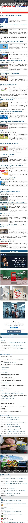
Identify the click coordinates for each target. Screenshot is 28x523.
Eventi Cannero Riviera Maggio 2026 (15, 421)
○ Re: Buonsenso (5, 400)
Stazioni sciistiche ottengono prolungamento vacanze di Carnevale (13, 98)
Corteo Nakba (4, 51)
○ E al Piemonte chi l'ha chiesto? (8, 362)
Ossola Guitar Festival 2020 (17, 351)
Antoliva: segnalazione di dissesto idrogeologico (10, 192)
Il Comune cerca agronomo (8, 84)
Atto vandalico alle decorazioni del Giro (12, 121)
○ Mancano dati (4, 387)
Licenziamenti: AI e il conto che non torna (14, 320)
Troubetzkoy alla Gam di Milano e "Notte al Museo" (13, 225)
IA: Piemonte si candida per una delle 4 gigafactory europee (14, 503)
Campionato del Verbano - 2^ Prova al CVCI (13, 203)
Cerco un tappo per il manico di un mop (14, 481)
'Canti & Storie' (6, 516)
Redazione (2, 16)
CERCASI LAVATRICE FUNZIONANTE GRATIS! (16, 483)
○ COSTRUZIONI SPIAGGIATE (8, 378)
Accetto (25, 5)
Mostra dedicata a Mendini (8, 508)
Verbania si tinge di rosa (7, 131)
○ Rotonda (3, 412)
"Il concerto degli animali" (7, 178)
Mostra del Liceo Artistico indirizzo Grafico (16, 422)
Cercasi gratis (8, 476)
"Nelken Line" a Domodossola (14, 429)
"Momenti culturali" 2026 (12, 424)
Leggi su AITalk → (14, 327)
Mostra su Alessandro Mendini (9, 143)
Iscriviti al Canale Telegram (14, 334)
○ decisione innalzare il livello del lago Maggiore (12, 393)
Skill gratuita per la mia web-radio (12, 493)
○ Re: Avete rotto (5, 365)
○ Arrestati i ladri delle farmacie (8, 405)
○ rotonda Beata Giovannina (7, 398)
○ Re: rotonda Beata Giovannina (8, 396)
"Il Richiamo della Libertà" (7, 240)
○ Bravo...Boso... (4, 372)
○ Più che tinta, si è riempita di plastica (9, 357)
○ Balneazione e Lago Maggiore (8, 383)
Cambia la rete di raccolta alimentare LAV (12, 61)
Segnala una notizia (14, 251)
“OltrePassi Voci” (5, 214)
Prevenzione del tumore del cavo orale (16, 431)
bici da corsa (11, 485)
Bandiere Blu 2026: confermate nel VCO (12, 111)
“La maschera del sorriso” (7, 154)
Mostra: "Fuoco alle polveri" (8, 505)
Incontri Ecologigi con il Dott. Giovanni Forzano (12, 511)
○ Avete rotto (4, 369)
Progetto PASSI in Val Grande (13, 426)
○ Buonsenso (4, 401)
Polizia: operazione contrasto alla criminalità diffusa (13, 25)
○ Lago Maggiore (5, 382)
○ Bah (2, 390)
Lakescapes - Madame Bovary (14, 428)
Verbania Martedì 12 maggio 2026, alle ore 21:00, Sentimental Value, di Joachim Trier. (14, 452)
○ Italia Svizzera (4, 409)
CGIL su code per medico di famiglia (11, 15)
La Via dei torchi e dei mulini (13, 419)
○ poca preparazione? (6, 375)
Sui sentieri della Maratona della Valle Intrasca (12, 500)
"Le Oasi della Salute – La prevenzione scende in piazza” (11, 166)
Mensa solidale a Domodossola (9, 73)
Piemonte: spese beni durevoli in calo (11, 41)
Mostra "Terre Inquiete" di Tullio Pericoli (16, 433)
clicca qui (24, 3)
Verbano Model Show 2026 (13, 417)
